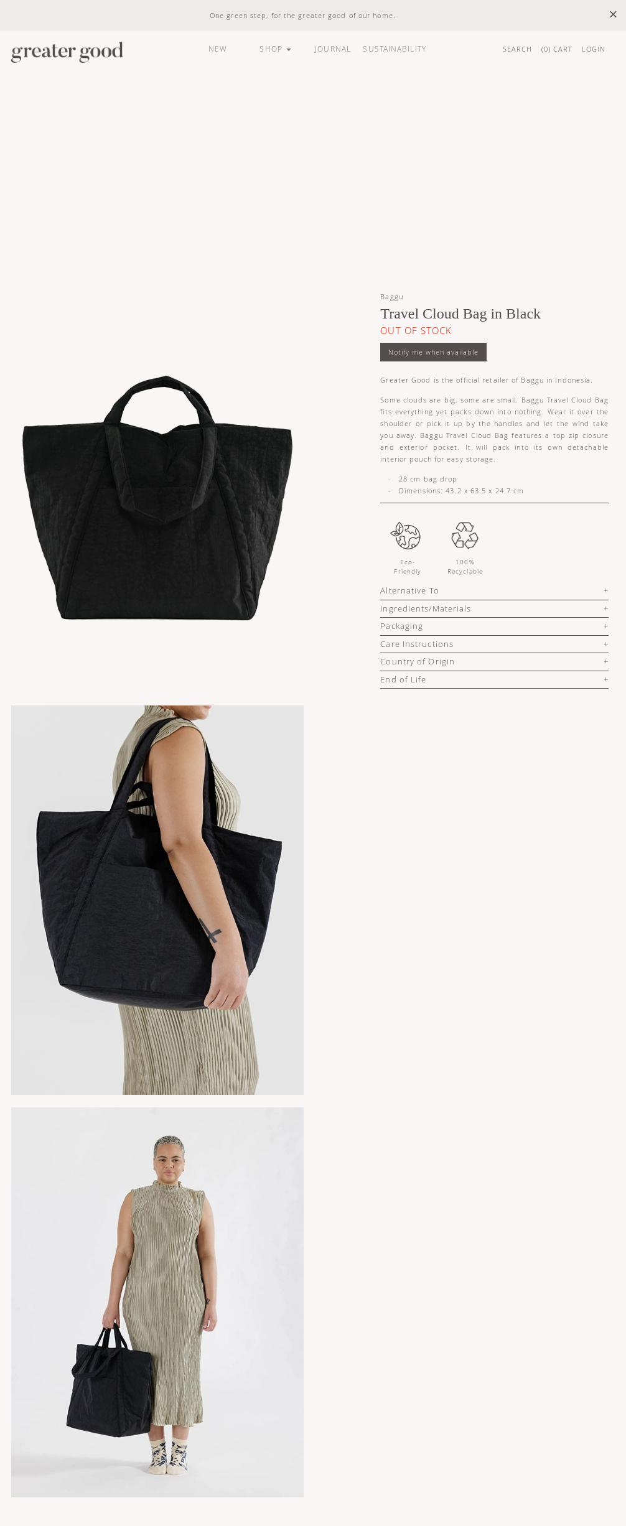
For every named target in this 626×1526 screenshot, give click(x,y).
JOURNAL (333, 49)
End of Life (403, 679)
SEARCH (518, 49)
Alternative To (409, 590)
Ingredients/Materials (425, 608)
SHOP (275, 49)
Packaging (401, 625)
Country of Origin (417, 661)
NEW (217, 49)
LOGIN (594, 49)
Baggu (391, 296)
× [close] (613, 14)
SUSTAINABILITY (394, 49)
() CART (557, 49)
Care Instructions (417, 643)
